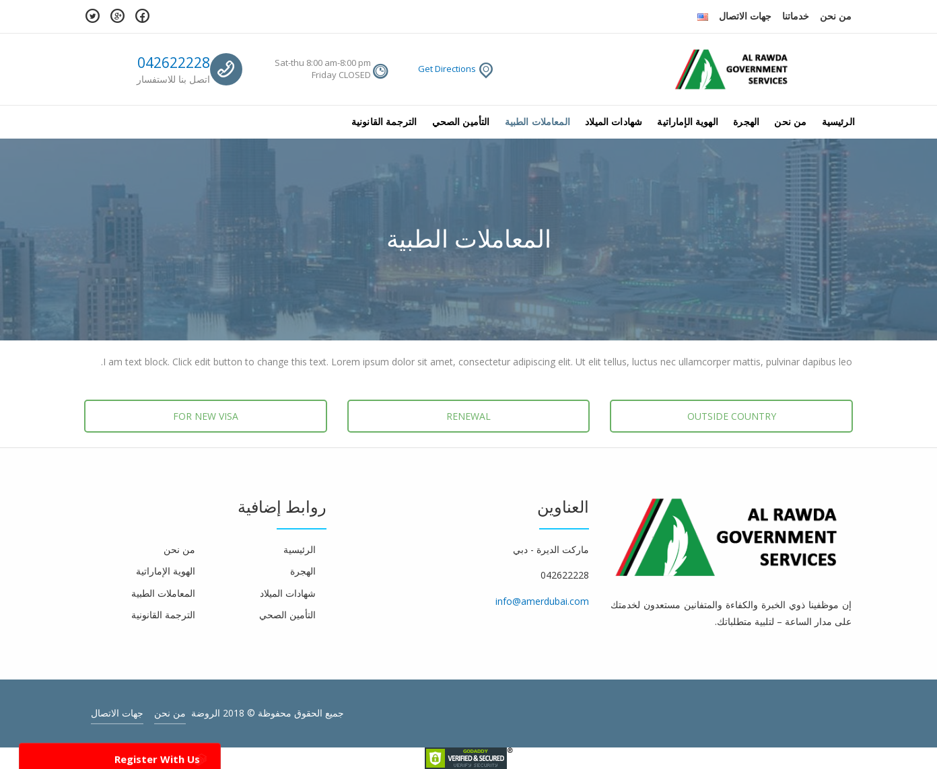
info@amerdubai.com (542, 601)
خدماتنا (795, 15)
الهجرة (746, 122)
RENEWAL (468, 416)
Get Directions (447, 69)
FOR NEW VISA (205, 416)
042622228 (173, 62)
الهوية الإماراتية (687, 122)
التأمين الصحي (461, 122)
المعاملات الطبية (537, 122)
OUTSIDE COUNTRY (731, 416)
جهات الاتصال (745, 15)
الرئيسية (838, 122)
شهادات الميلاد (613, 122)
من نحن (836, 15)
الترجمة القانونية (384, 122)
